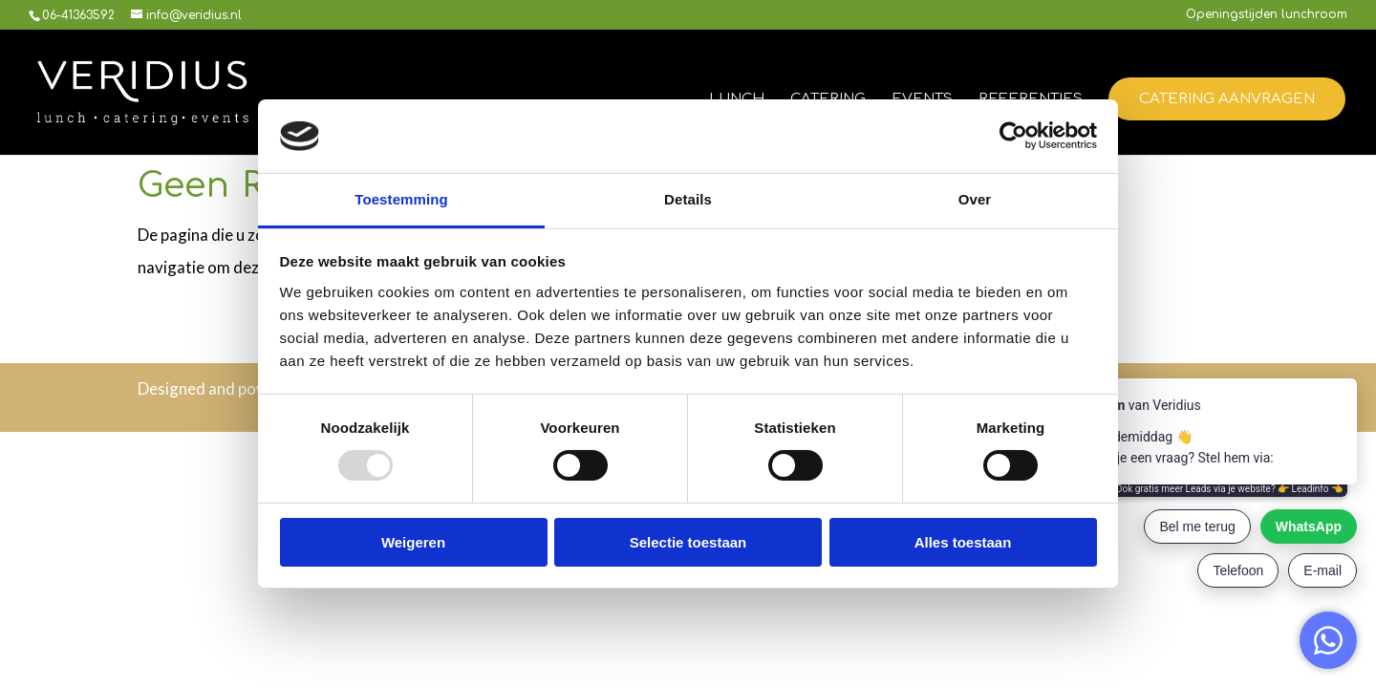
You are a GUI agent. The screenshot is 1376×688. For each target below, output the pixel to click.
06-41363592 (78, 15)
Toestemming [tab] (401, 199)
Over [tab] (975, 199)
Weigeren (413, 542)
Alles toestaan (963, 542)
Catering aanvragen (1227, 99)
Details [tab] (688, 199)
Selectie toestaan (688, 542)
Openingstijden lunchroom (1266, 15)
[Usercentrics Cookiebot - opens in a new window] (1013, 135)
